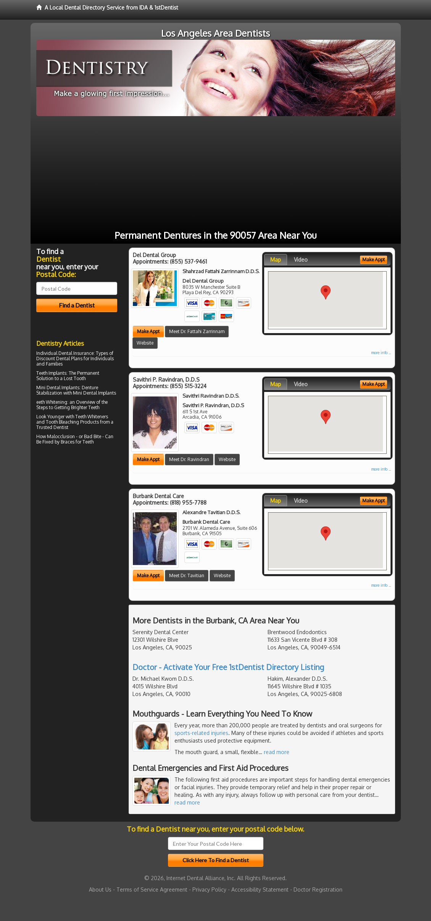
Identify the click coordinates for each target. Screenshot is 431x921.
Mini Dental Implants (57, 387)
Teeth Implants (51, 373)
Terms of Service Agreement (151, 889)
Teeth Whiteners (91, 416)
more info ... (381, 352)
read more (276, 752)
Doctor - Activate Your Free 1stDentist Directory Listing (228, 667)
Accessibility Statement (260, 889)
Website (145, 343)
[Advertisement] (215, 173)
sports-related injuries (201, 733)
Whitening (56, 402)
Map (275, 259)
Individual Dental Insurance (65, 353)
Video (301, 259)
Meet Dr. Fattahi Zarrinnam (196, 331)
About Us (100, 889)
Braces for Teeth (77, 442)
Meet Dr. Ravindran (189, 459)
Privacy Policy (209, 889)
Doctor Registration (318, 889)
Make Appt (148, 331)
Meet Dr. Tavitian (186, 575)
